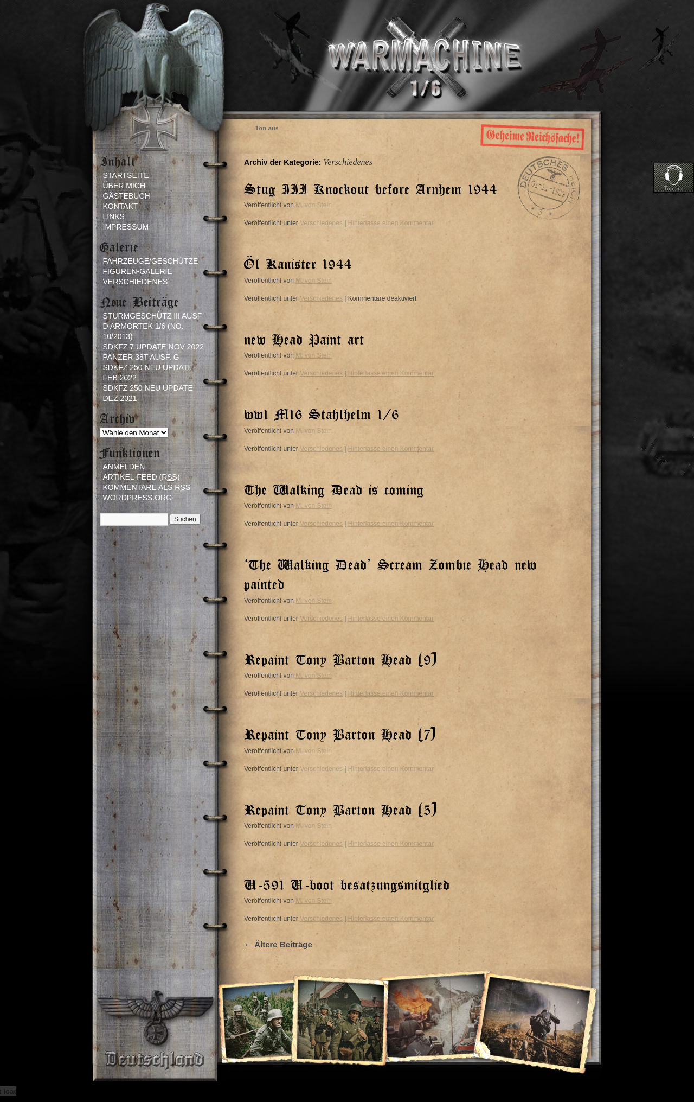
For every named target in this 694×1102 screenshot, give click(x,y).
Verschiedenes (321, 223)
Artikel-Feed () (141, 477)
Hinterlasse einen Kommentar (391, 223)
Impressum (126, 226)
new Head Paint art (304, 339)
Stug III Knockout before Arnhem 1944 (371, 189)
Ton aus (266, 128)
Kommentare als (147, 487)
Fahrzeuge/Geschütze (150, 261)
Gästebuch (126, 196)
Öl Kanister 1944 (298, 263)
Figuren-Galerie (137, 271)
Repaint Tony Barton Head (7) (340, 734)
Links (114, 216)
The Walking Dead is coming (334, 489)
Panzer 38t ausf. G (141, 357)
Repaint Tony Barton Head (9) (341, 659)
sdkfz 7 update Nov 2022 (153, 346)
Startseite (126, 175)
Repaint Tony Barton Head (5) (341, 809)
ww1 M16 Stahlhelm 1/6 (321, 414)
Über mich (124, 185)
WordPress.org (137, 497)
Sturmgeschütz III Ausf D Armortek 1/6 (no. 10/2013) (152, 326)
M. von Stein (313, 205)
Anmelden (124, 466)
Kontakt (120, 206)
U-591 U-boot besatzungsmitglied (347, 884)
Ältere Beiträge (278, 944)
